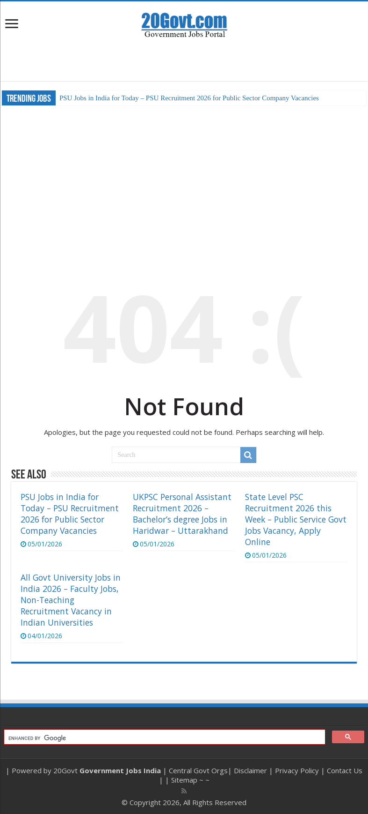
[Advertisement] (184, 60)
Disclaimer (250, 770)
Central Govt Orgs (198, 770)
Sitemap (184, 779)
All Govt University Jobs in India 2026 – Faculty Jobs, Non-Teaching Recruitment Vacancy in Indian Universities (71, 600)
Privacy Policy (297, 770)
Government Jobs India (120, 770)
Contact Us (344, 770)
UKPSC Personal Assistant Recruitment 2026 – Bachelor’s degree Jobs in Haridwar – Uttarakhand (182, 513)
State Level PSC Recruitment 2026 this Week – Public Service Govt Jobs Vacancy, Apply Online (295, 519)
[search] (163, 738)
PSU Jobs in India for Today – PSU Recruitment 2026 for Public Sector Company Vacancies (189, 98)
